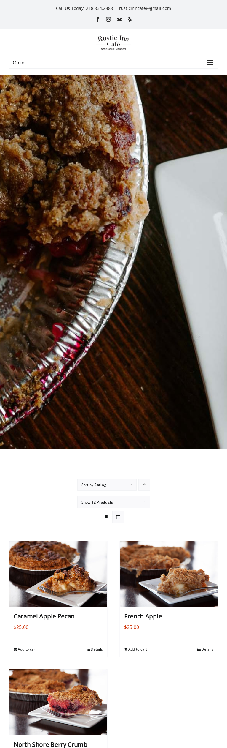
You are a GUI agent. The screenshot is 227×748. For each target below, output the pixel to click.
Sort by (93, 484)
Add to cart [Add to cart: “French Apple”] (137, 649)
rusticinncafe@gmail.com (145, 8)
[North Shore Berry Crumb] (58, 702)
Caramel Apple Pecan (44, 616)
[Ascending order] (144, 485)
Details (97, 649)
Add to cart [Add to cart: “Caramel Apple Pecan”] (27, 649)
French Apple (143, 616)
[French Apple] (169, 574)
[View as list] (118, 517)
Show (97, 502)
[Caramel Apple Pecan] (58, 574)
